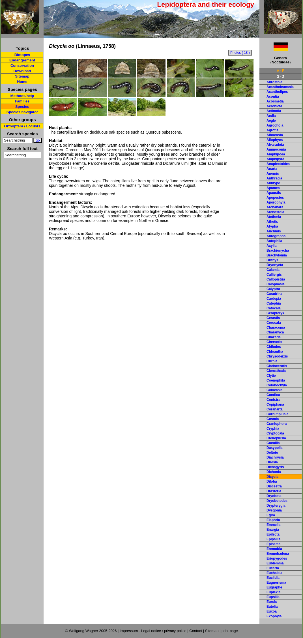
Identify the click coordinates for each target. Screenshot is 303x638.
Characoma (276, 327)
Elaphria (273, 520)
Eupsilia (273, 597)
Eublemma (275, 563)
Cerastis (273, 318)
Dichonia (274, 472)
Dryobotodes (277, 501)
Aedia (271, 116)
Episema (273, 544)
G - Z (280, 77)
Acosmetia (275, 101)
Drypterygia (276, 506)
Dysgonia (274, 510)
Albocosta (275, 135)
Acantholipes (277, 92)
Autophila (274, 241)
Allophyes (275, 140)
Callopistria (276, 279)
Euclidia (273, 578)
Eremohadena (278, 554)
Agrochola (275, 125)
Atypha (272, 226)
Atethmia (274, 217)
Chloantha (275, 352)
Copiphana (275, 404)
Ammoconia (276, 149)
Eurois (272, 602)
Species (22, 106)
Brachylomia (277, 255)
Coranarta (275, 409)
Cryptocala (275, 433)
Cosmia (273, 419)
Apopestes (275, 198)
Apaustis (274, 193)
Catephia (274, 303)
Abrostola (274, 82)
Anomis (273, 173)
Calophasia (276, 284)
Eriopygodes (277, 558)
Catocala (274, 308)
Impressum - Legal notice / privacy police (153, 631)
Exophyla (274, 616)
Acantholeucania (280, 87)
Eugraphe (274, 587)
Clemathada (276, 371)
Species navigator (22, 112)
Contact (195, 631)
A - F (280, 71)
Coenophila (276, 380)
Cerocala (274, 323)
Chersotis (274, 342)
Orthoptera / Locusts (22, 126)
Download (22, 71)
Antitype (273, 183)
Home (22, 82)
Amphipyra (275, 159)
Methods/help (22, 96)
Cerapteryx (275, 313)
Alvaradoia (275, 145)
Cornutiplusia (277, 414)
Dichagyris (275, 467)
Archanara (275, 207)
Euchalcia (274, 573)
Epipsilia (273, 539)
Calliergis (274, 275)
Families (22, 101)
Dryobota (274, 496)
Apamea (273, 188)
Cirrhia (272, 361)
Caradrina (274, 294)
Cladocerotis (277, 366)
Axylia (271, 246)
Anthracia (274, 178)
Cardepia (274, 299)
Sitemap (22, 76)
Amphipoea (276, 154)
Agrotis (272, 130)
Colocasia (275, 390)
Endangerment (22, 60)
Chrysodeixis (277, 356)
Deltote (272, 453)
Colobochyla (277, 385)
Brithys (272, 260)
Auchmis (274, 231)
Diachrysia (275, 457)
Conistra (273, 400)
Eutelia (272, 607)
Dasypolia (275, 448)
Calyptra (273, 289)
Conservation (22, 65)
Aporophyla (276, 202)
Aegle (271, 121)
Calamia (273, 270)
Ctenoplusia (276, 438)
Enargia (273, 530)
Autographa (276, 236)
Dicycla (272, 477)
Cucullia (273, 443)
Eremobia (274, 549)
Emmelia (273, 525)
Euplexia (273, 592)
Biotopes (22, 55)
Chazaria (274, 337)
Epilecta (273, 534)
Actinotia (274, 111)
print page (230, 631)
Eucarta (273, 568)
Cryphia (273, 429)
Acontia (273, 97)
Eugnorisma (276, 583)
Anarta (272, 169)
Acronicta (274, 106)
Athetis (272, 222)
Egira (271, 515)
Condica (273, 395)
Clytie (271, 376)
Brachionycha (278, 250)
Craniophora (277, 424)
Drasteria (274, 491)
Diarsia (272, 462)
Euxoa (272, 611)
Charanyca (275, 332)
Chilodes (274, 347)
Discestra (274, 486)
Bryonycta (275, 265)
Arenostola (275, 212)
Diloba (272, 481)
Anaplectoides (278, 164)
